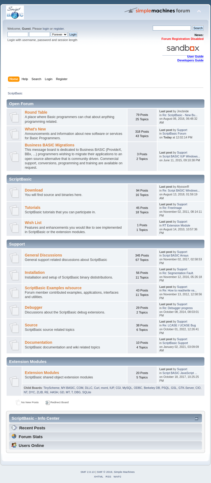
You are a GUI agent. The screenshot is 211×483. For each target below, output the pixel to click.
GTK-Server (186, 387)
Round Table (36, 112)
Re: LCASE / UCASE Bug (179, 325)
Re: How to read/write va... (179, 290)
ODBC (138, 387)
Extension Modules (42, 373)
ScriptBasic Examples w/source (53, 288)
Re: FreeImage (172, 207)
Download (34, 190)
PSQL (165, 387)
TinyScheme (51, 387)
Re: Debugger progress (177, 308)
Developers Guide (190, 60)
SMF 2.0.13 (87, 471)
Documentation (38, 342)
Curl (96, 387)
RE (47, 392)
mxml (104, 387)
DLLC (88, 387)
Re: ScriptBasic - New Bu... (180, 115)
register (59, 28)
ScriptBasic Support (175, 343)
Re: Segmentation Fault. (178, 273)
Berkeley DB (152, 387)
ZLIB (40, 392)
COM (80, 387)
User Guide (195, 56)
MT (68, 392)
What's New (35, 129)
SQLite (86, 392)
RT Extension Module (176, 225)
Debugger (33, 307)
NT (25, 392)
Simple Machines (124, 471)
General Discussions (43, 255)
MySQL (127, 387)
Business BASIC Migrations (49, 145)
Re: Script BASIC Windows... (181, 190)
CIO (198, 387)
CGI (118, 387)
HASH (54, 392)
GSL (174, 387)
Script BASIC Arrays (175, 255)
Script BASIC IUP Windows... (181, 156)
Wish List (33, 223)
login (46, 28)
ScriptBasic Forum (174, 133)
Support (182, 130)
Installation (35, 273)
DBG (77, 392)
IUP (112, 387)
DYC (32, 392)
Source (31, 325)
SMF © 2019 (104, 471)
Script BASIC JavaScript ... (179, 373)
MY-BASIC (68, 387)
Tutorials (32, 208)
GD (62, 392)
